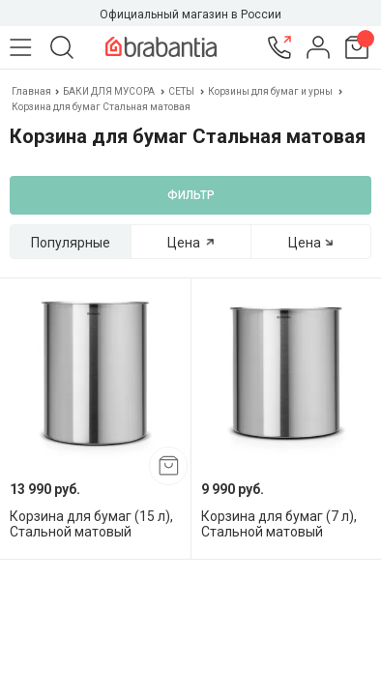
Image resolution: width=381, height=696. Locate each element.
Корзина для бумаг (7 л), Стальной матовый (279, 523)
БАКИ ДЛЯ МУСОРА (109, 91)
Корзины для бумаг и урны (270, 91)
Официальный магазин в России (190, 14)
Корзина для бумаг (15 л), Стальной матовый (91, 523)
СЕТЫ (181, 91)
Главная (32, 91)
